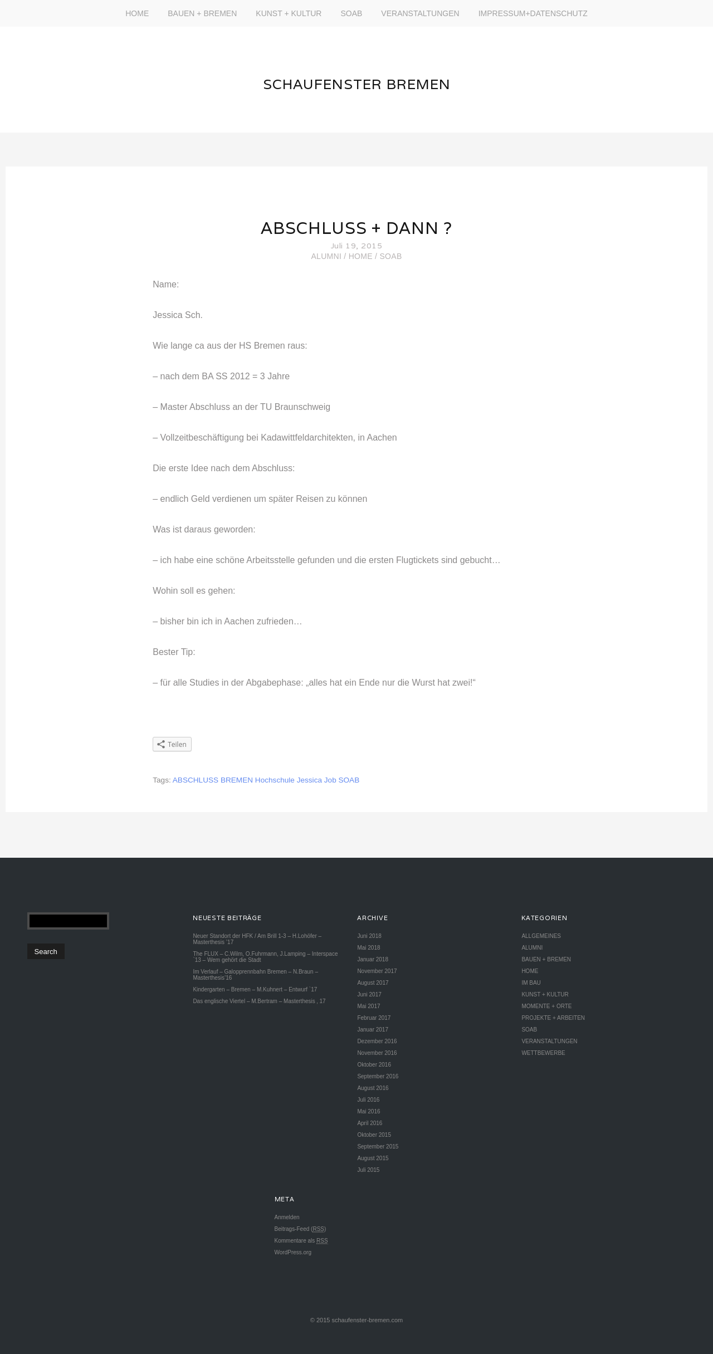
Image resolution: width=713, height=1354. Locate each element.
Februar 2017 (373, 1018)
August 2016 (372, 1088)
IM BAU (530, 983)
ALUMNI (326, 256)
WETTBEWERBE (543, 1053)
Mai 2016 (368, 1111)
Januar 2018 (372, 959)
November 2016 (377, 1053)
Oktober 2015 (374, 1135)
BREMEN (237, 780)
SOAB (351, 13)
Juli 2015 (368, 1170)
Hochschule (275, 780)
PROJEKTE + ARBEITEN (553, 1018)
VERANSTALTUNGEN (420, 13)
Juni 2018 (369, 936)
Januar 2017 (372, 1030)
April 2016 (369, 1123)
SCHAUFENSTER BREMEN (357, 84)
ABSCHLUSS (195, 780)
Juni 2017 (369, 994)
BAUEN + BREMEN (202, 13)
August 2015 (372, 1158)
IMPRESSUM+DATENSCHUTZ (533, 13)
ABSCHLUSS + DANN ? (356, 228)
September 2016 (377, 1076)
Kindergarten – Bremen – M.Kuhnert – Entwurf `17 (255, 989)
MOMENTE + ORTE (546, 1006)
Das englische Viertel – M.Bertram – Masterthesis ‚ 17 (259, 1001)
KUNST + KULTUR (288, 13)
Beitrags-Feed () (300, 1229)
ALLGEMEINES (541, 936)
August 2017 (372, 983)
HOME (137, 13)
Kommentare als (301, 1241)
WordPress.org (293, 1252)
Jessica (309, 780)
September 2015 (377, 1146)
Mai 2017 (368, 1006)
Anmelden (287, 1217)
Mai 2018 (368, 948)
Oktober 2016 (374, 1065)
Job (330, 780)
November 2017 (377, 971)
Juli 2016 (368, 1100)
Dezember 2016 (377, 1041)
